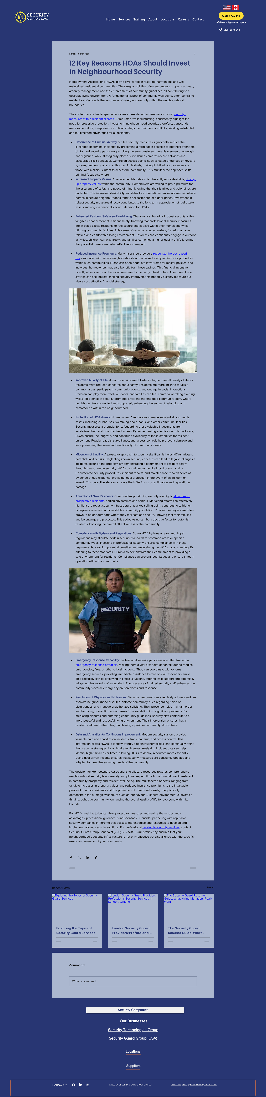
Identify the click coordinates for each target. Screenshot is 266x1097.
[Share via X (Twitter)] (79, 857)
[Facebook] (73, 1085)
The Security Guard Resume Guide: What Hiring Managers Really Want (187, 930)
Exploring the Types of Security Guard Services (75, 930)
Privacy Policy (196, 1084)
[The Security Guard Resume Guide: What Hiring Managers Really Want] (189, 908)
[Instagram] (88, 1085)
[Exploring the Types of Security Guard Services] (77, 908)
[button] (231, 16)
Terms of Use (210, 1084)
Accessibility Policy (180, 1084)
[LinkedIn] (81, 1085)
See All (210, 887)
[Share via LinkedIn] (87, 857)
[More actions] (195, 54)
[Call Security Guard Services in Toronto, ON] (221, 30)
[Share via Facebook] (71, 857)
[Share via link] (96, 857)
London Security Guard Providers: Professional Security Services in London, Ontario (131, 930)
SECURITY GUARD (127, 1085)
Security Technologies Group (133, 1030)
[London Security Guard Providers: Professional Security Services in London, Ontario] (133, 908)
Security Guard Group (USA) (133, 1038)
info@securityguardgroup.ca (231, 22)
